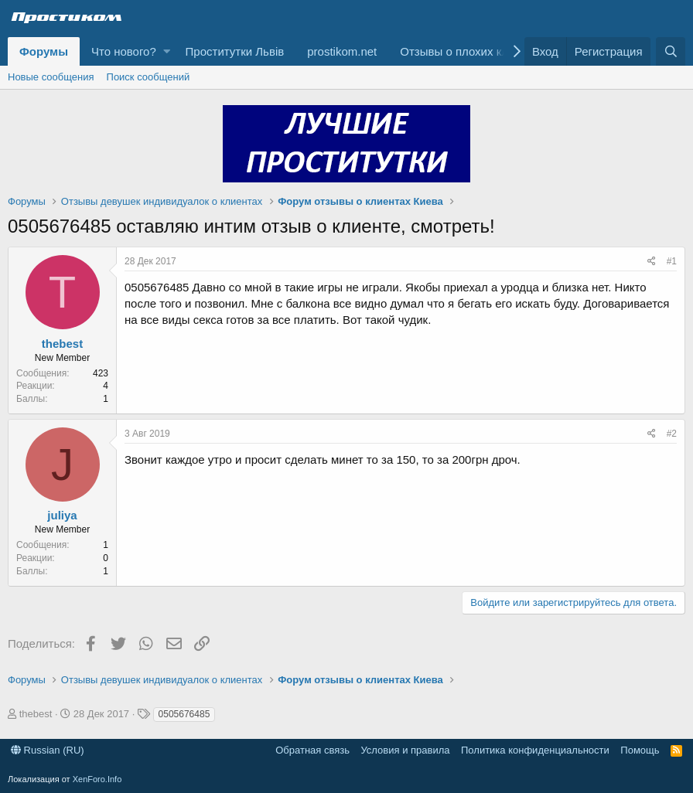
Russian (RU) (47, 750)
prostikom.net (342, 51)
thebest (62, 343)
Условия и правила (404, 750)
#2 (672, 433)
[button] (166, 51)
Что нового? (123, 51)
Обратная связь (312, 750)
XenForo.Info (97, 779)
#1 (672, 261)
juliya (62, 515)
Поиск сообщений (148, 77)
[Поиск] (670, 51)
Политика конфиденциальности (535, 750)
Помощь (639, 750)
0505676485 (184, 714)
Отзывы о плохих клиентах (472, 51)
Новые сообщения (51, 77)
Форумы (43, 51)
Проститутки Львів (235, 51)
